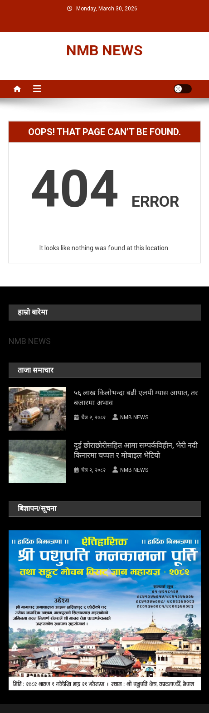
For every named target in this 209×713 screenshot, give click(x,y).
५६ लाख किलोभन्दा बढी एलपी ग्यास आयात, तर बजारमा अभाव (136, 397)
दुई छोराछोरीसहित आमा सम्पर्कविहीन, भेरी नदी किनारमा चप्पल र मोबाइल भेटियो (136, 450)
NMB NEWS (104, 50)
